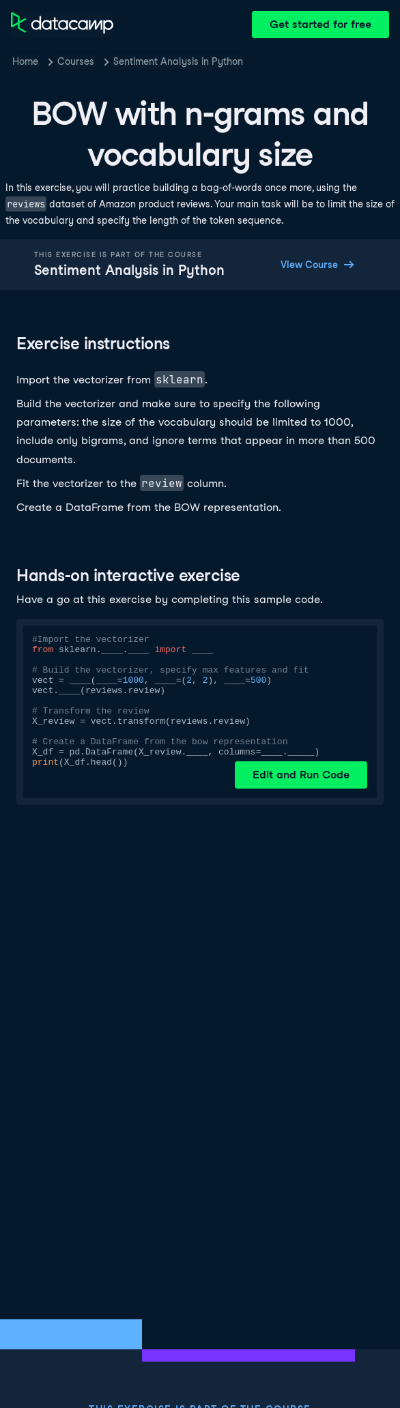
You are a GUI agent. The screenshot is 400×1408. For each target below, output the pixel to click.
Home (25, 61)
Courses (75, 61)
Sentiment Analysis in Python (178, 61)
